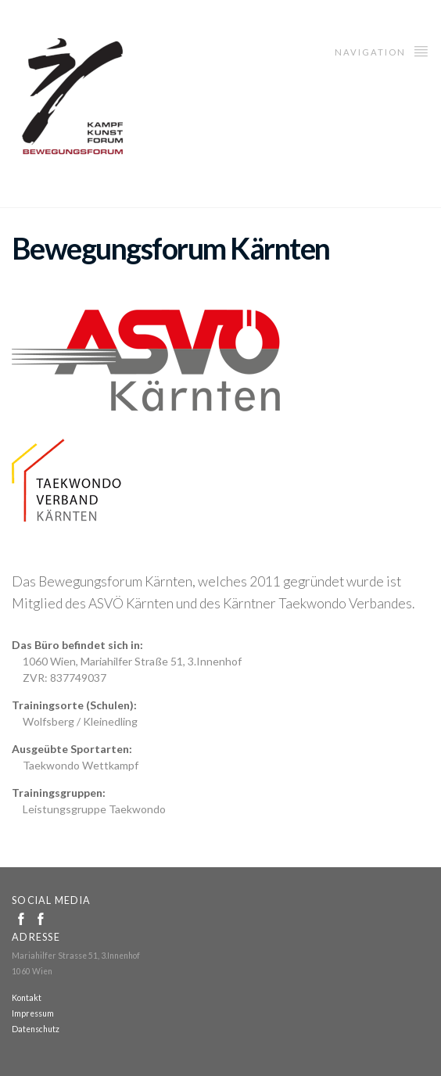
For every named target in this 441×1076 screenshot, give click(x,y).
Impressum (33, 1013)
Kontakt (26, 997)
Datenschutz (35, 1029)
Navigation (382, 50)
